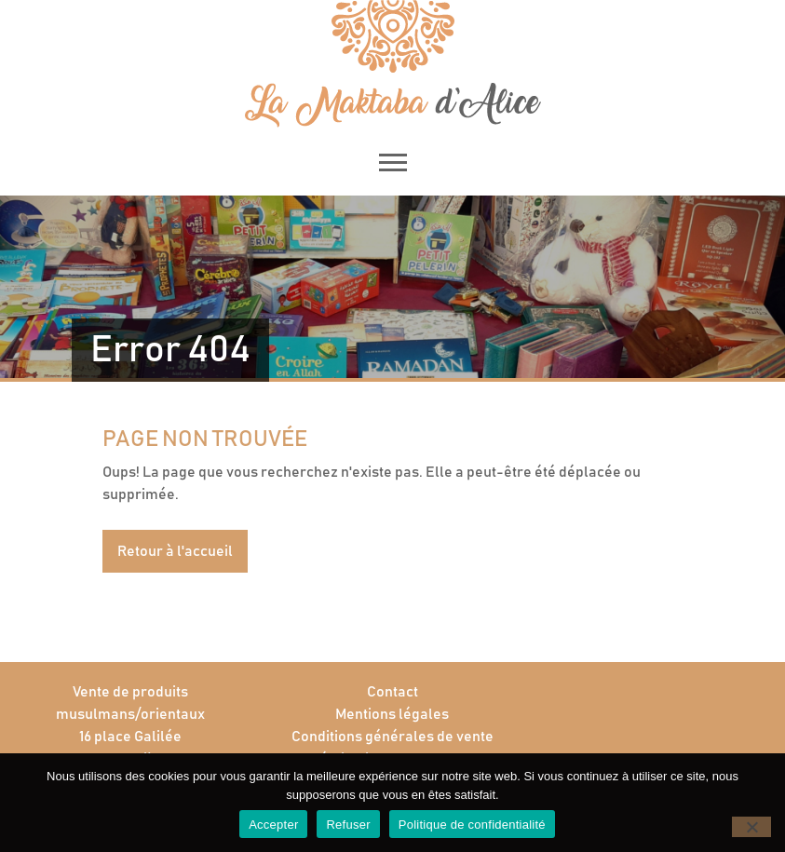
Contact (392, 691)
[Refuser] (751, 827)
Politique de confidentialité (472, 825)
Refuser (348, 825)
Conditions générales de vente (392, 736)
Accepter (273, 825)
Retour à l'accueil (175, 551)
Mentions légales (392, 714)
